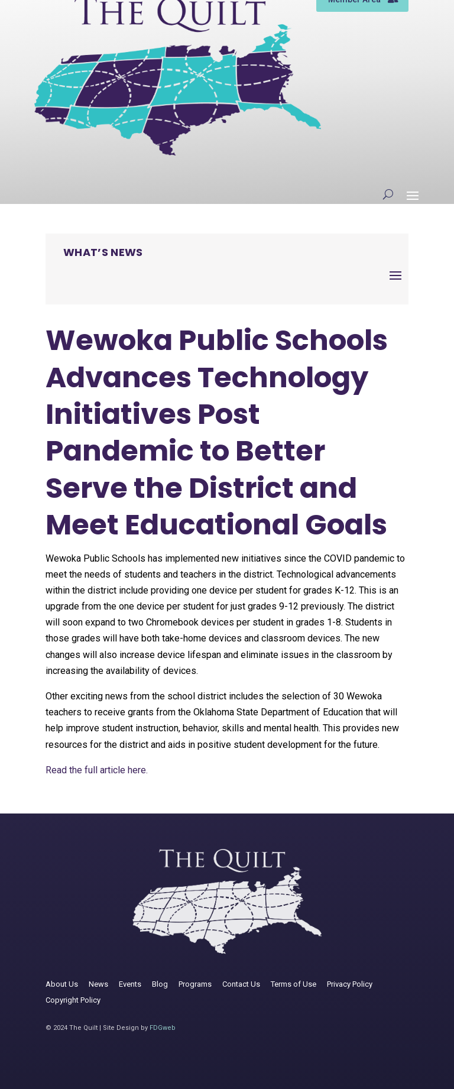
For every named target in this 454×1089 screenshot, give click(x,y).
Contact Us (241, 984)
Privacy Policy (349, 984)
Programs (195, 984)
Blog (160, 984)
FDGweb (163, 1028)
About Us (62, 984)
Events (130, 984)
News (98, 984)
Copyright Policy (73, 1000)
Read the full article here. (97, 770)
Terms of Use (293, 984)
